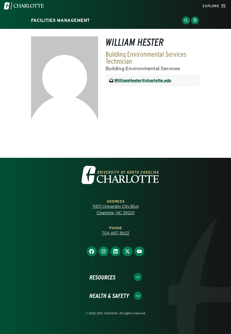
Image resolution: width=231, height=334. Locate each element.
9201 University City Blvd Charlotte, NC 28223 (116, 209)
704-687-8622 (115, 233)
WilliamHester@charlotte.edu (142, 80)
